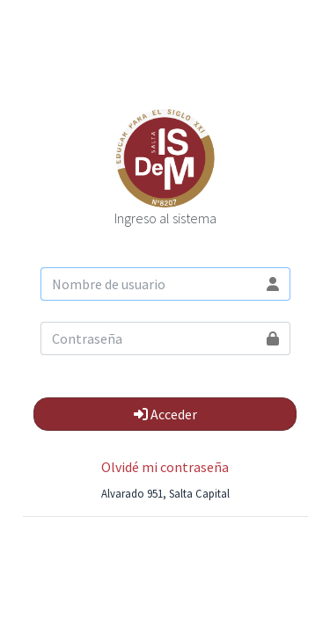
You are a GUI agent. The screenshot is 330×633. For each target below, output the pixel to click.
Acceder (165, 414)
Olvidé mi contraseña (165, 467)
